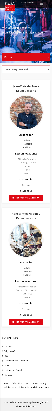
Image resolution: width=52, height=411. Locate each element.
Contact (7, 383)
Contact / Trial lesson (25, 198)
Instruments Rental (13, 370)
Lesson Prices (33, 387)
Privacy (22, 387)
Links (6, 365)
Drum (5, 32)
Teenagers (27, 143)
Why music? (9, 351)
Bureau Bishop (24, 402)
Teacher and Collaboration (16, 360)
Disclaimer (13, 387)
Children (27, 147)
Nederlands (30, 2)
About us (8, 346)
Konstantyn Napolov (26, 214)
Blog (6, 356)
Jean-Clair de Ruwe (26, 86)
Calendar (45, 387)
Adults (27, 140)
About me (26, 191)
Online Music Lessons (21, 383)
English (23, 2)
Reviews (8, 375)
